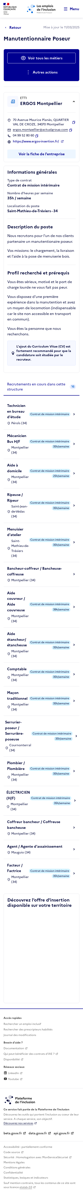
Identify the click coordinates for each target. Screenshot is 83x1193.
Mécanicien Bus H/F (16, 438)
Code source (12, 1152)
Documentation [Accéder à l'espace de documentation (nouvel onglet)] (14, 1048)
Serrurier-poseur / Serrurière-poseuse (14, 730)
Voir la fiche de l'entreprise (42, 154)
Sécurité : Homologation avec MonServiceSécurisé (36, 1157)
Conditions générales (17, 1168)
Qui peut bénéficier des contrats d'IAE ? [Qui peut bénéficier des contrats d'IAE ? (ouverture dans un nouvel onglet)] (29, 1054)
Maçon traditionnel (17, 695)
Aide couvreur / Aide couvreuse (16, 601)
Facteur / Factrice (15, 868)
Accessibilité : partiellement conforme (28, 1147)
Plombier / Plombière (16, 765)
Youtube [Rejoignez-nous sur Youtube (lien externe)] (11, 1079)
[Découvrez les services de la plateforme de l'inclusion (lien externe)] (20, 1100)
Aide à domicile (14, 468)
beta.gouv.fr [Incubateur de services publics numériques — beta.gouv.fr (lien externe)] (13, 1133)
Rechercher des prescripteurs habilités (28, 1030)
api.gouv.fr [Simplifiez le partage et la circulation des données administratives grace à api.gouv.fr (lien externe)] (62, 1133)
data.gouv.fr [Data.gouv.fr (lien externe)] (38, 1133)
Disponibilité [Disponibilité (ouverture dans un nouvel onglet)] (12, 1059)
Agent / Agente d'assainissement (34, 846)
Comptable (17, 669)
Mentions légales (14, 1162)
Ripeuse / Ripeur (15, 497)
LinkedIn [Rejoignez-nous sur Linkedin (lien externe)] (11, 1073)
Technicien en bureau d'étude (16, 411)
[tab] (41, 387)
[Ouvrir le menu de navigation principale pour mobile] (69, 9)
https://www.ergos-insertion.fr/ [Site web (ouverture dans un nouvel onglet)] (36, 141)
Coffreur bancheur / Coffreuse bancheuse (33, 824)
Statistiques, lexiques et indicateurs (26, 1178)
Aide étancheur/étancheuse (17, 639)
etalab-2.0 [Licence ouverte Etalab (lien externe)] (25, 1187)
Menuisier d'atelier (15, 532)
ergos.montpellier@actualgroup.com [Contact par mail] (40, 130)
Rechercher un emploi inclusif (22, 1024)
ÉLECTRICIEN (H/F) (18, 795)
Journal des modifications (20, 1035)
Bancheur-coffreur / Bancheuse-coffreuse (34, 571)
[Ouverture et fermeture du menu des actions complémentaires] (41, 72)
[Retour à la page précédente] (14, 27)
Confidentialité (13, 1173)
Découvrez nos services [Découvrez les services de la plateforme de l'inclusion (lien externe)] (18, 1123)
